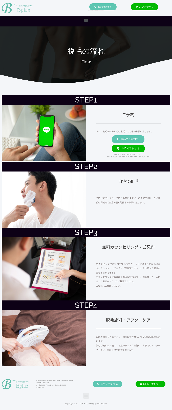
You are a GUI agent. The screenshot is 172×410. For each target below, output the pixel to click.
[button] (86, 20)
